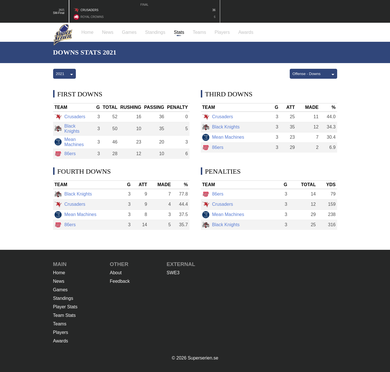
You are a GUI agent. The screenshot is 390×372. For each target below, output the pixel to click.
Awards (60, 340)
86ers (65, 153)
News (58, 281)
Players (60, 332)
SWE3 (173, 272)
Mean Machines (69, 142)
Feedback (120, 281)
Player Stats (65, 306)
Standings (63, 298)
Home (59, 272)
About (116, 272)
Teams (59, 323)
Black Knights (67, 129)
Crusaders (70, 116)
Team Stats (64, 315)
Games (60, 289)
